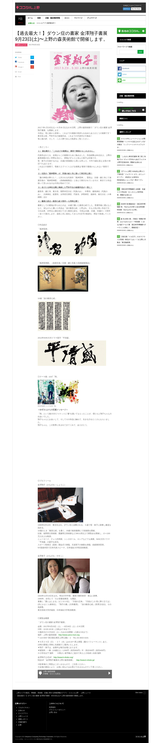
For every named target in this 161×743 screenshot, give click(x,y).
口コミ (67, 18)
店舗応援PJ (22, 722)
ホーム (30, 18)
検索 (39, 18)
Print (19, 76)
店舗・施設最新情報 (52, 18)
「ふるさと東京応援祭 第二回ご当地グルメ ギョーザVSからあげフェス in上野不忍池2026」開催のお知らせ (131, 159)
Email (20, 72)
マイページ (78, 18)
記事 (20, 725)
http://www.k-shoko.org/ (63, 657)
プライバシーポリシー (57, 710)
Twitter (20, 57)
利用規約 (52, 707)
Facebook (21, 62)
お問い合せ (53, 712)
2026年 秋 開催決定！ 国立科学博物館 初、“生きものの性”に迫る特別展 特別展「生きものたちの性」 (131, 207)
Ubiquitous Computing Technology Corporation (39, 736)
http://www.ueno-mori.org (68, 635)
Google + (21, 67)
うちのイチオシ (24, 707)
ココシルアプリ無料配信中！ (46, 23)
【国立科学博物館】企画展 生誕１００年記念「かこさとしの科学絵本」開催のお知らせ (131, 192)
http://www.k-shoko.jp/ (85, 660)
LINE (122, 80)
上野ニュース (21, 45)
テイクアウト (23, 713)
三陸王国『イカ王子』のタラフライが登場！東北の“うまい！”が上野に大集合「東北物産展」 (131, 239)
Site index (139, 692)
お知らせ (21, 710)
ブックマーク (92, 18)
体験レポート (23, 719)
